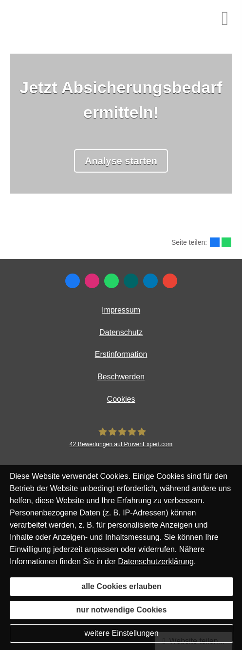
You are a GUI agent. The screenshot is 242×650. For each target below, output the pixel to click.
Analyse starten (121, 161)
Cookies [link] (121, 399)
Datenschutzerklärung (156, 561)
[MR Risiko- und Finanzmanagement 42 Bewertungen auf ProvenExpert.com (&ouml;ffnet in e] (121, 437)
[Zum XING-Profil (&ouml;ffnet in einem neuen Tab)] (131, 281)
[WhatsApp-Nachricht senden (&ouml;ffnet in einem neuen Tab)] (111, 281)
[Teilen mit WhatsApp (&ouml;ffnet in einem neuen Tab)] (226, 242)
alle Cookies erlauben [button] (121, 586)
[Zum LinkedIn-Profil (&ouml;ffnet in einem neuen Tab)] (150, 281)
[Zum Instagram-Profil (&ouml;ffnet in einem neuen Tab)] (92, 281)
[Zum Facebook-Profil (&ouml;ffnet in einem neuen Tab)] (72, 281)
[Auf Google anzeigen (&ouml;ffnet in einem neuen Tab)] (170, 281)
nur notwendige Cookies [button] (121, 610)
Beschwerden (121, 377)
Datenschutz (121, 332)
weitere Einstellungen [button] (121, 633)
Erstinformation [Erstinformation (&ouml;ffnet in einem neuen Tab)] (121, 354)
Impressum (121, 310)
